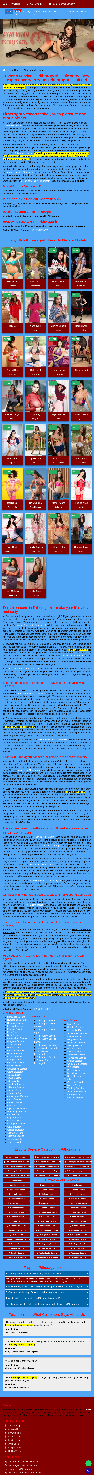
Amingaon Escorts (16, 1062)
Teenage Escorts (75, 1045)
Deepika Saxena (35, 547)
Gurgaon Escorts (15, 1041)
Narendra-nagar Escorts (48, 1230)
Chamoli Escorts (78, 1194)
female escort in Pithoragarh (20, 172)
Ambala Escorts (15, 1075)
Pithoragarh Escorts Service (51, 1002)
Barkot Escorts (48, 1190)
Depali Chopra (36, 458)
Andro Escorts (14, 1099)
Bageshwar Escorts (17, 1190)
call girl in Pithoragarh (21, 992)
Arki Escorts (13, 1081)
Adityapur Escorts (15, 1087)
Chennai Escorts (15, 1023)
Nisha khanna (58, 503)
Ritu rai (12, 326)
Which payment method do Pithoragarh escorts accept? (34, 1273)
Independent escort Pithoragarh (41, 969)
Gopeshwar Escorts (78, 1203)
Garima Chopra (58, 326)
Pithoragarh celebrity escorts (79, 1157)
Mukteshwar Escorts (17, 1226)
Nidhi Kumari (81, 370)
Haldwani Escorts (17, 1208)
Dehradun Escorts (78, 1199)
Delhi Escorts (13, 1035)
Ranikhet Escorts (48, 1239)
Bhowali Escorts (17, 1194)
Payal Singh (81, 458)
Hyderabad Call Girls (17, 1020)
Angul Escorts (14, 1114)
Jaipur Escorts (14, 1044)
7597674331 (34, 4)
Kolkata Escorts (15, 1026)
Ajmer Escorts (14, 1120)
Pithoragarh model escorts (48, 1157)
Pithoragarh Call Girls (79, 650)
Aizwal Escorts (14, 1078)
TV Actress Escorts (76, 1058)
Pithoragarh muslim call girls (48, 1175)
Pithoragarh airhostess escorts (49, 1162)
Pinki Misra (35, 281)
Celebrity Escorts (75, 1082)
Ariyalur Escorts (15, 1127)
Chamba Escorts (17, 1253)
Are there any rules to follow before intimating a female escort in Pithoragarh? (45, 1286)
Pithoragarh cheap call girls (48, 1171)
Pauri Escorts (17, 1235)
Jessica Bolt (12, 503)
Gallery (26, 11)
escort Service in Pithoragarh (31, 625)
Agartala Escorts (15, 1133)
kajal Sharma (58, 414)
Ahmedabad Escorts (17, 1038)
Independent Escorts (77, 1036)
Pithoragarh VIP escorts (17, 1171)
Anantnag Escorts (15, 1084)
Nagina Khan (81, 503)
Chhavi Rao (12, 370)
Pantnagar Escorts (78, 1230)
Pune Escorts (13, 1032)
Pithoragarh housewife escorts (79, 1162)
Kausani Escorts (48, 1217)
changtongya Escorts (17, 1111)
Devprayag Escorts (17, 1203)
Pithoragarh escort (24, 153)
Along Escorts (14, 1059)
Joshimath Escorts (78, 1208)
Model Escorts (74, 1024)
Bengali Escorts (75, 1039)
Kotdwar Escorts (78, 1217)
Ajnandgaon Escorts (17, 1069)
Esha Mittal (58, 458)
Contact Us (36, 13)
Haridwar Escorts (48, 1208)
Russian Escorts (75, 1027)
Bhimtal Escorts (78, 1190)
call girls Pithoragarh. (52, 846)
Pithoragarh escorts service (31, 693)
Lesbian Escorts (75, 1097)
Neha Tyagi (35, 326)
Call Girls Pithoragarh (47, 1048)
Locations (73, 11)
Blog (64, 11)
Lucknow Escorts (15, 1050)
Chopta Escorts (48, 1199)
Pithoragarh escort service (42, 864)
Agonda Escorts (15, 1072)
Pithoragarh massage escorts (48, 1166)
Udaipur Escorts (15, 1053)
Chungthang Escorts (17, 1124)
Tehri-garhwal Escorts (17, 1257)
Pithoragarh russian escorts (17, 1162)
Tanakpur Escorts (48, 1248)
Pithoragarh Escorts (46, 1020)
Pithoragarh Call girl (46, 1057)
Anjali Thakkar (81, 414)
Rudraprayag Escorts (48, 1244)
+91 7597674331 (40, 230)
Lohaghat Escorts (78, 1221)
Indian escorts (17, 1180)
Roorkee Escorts (17, 1244)
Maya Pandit (81, 281)
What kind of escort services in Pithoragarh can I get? (33, 1298)
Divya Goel (12, 281)
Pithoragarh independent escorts (19, 1166)
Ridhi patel (35, 370)
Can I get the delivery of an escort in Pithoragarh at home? (35, 1292)
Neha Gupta (12, 458)
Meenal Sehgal (12, 414)
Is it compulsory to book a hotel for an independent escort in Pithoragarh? (43, 1304)
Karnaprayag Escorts (48, 1212)
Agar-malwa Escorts (17, 1108)
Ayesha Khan (58, 281)
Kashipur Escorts (78, 1212)
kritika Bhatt (35, 591)
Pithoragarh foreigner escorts (18, 1175)
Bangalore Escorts (16, 1017)
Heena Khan (81, 326)
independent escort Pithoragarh (45, 880)
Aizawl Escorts (14, 1105)
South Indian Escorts (77, 1091)
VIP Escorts (73, 1067)
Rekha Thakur (58, 547)
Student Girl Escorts (77, 1033)
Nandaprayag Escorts (17, 1230)
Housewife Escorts (76, 1030)
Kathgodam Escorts (17, 1217)
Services (47, 11)
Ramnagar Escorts (78, 1253)
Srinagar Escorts (17, 1248)
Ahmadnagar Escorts (17, 1096)
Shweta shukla (81, 547)
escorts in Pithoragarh (29, 770)
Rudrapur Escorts (78, 1244)
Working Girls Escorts (77, 1088)
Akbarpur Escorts (15, 1136)
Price (56, 11)
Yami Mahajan (13, 591)
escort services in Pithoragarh (59, 134)
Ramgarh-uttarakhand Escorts (18, 1239)
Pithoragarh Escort (46, 1036)
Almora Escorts (14, 1139)
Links (83, 11)
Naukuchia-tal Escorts (48, 1253)
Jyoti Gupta (12, 547)
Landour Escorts (17, 1221)
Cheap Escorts (74, 1061)
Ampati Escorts (14, 1102)
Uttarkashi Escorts (78, 1257)
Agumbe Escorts (15, 1090)
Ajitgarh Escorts (15, 1117)
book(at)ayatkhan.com (62, 4)
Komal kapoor (58, 370)
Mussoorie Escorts (48, 1226)
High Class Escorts (76, 1042)
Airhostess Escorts (76, 1055)
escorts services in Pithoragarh (24, 668)
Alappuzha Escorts (16, 1093)
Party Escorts (73, 1070)
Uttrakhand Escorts (17, 1185)
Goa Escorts (13, 1047)
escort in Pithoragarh (73, 655)
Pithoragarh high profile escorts (80, 1171)
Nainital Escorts (78, 1226)
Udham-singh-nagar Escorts (47, 1257)
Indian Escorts (74, 1051)
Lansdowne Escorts (48, 1221)
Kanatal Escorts (17, 1212)
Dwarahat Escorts (48, 1203)
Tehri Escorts (78, 1248)
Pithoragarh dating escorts (79, 1175)
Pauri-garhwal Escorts (48, 1235)
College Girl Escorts (77, 1064)
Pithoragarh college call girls (78, 1166)
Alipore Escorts (14, 1142)
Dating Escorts (74, 1094)
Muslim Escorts (74, 1085)
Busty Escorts (74, 1048)
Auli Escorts (79, 1185)
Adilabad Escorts (15, 1130)
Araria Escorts (14, 1066)
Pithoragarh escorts (13, 105)
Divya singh (35, 414)
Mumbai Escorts (15, 1029)
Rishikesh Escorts (78, 1239)
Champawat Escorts (17, 1199)
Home (9, 11)
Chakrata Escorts (48, 1194)
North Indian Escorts (77, 1073)
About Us (17, 13)
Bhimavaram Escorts (17, 1056)
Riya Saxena (35, 503)
